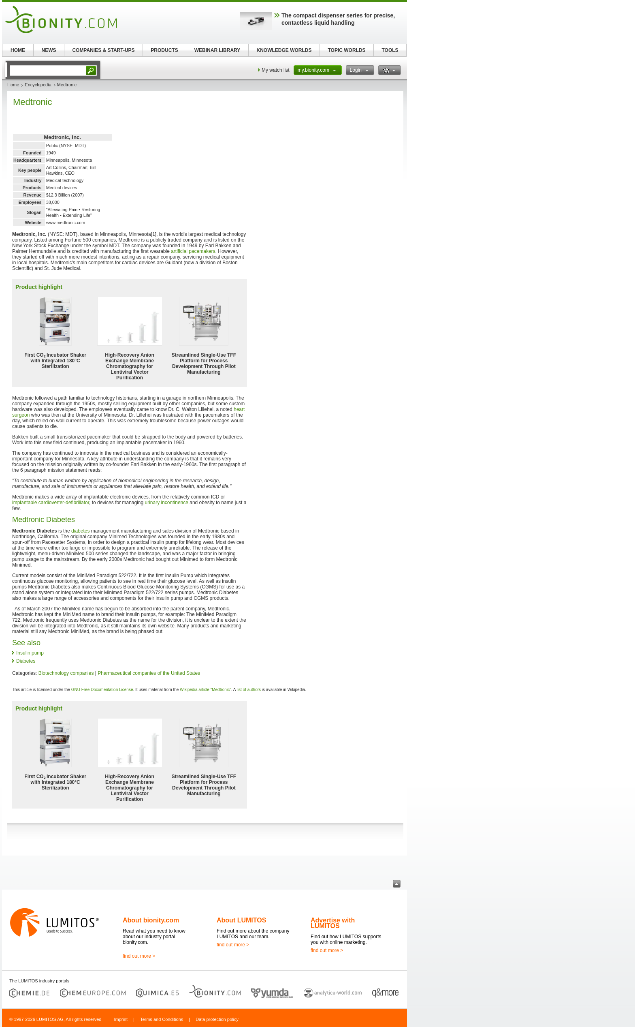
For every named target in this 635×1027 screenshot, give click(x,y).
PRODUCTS (164, 50)
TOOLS (389, 50)
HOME (18, 50)
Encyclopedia (38, 84)
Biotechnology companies (66, 673)
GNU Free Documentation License (102, 689)
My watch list (276, 70)
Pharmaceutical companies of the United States (149, 673)
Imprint (121, 1019)
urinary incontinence (166, 502)
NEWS (49, 50)
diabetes (80, 531)
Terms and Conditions (161, 1019)
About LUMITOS (241, 920)
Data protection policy (217, 1019)
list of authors (249, 689)
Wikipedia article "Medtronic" (205, 689)
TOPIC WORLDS (346, 50)
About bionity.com (151, 920)
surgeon (21, 415)
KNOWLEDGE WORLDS (284, 50)
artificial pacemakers (193, 251)
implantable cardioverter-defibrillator (50, 502)
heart (239, 409)
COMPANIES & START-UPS (103, 50)
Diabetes (25, 661)
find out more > (139, 956)
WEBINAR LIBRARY (217, 50)
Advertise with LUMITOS (333, 923)
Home (13, 84)
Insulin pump (30, 653)
